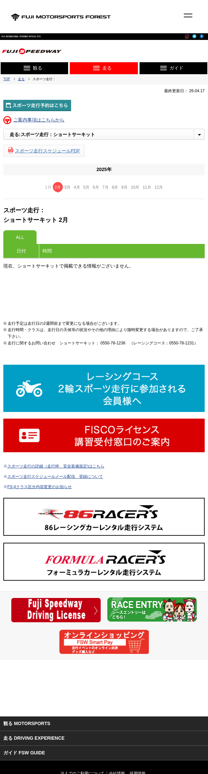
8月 (115, 187)
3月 (67, 187)
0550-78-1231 (181, 343)
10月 (135, 187)
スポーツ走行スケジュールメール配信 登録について (55, 476)
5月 (86, 187)
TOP (6, 79)
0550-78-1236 (112, 343)
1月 (48, 187)
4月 (77, 187)
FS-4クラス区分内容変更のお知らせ (39, 486)
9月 (124, 187)
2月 (58, 187)
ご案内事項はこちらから (38, 119)
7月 (105, 187)
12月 (159, 187)
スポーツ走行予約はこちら (37, 105)
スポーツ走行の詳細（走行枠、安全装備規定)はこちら (55, 466)
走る (21, 79)
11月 (147, 187)
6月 (96, 187)
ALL (20, 237)
